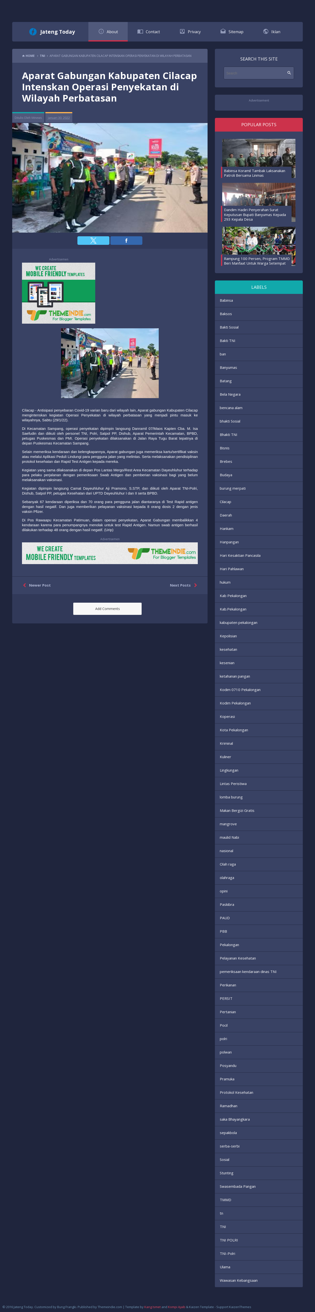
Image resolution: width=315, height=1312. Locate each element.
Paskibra (227, 904)
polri (223, 1038)
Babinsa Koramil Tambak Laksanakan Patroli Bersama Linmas (254, 173)
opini (224, 890)
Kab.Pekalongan (233, 609)
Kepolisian (228, 635)
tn (221, 1213)
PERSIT (226, 998)
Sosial (224, 1159)
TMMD (225, 1199)
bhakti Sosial (230, 421)
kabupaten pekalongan (238, 622)
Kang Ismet (152, 1307)
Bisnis (225, 447)
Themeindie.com (110, 1307)
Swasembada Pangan (238, 1186)
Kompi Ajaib (176, 1307)
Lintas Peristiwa (233, 783)
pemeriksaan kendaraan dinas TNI (248, 971)
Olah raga (228, 864)
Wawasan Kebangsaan (239, 1280)
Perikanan (228, 984)
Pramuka (227, 1078)
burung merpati (233, 488)
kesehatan (228, 649)
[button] (93, 240)
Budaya (226, 474)
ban (223, 353)
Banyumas (228, 367)
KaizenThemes (240, 1307)
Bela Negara (230, 394)
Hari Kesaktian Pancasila (240, 555)
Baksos (226, 313)
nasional (226, 850)
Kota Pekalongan (234, 729)
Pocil (224, 1025)
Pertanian (228, 1011)
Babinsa (226, 300)
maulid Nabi (229, 837)
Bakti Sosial (229, 327)
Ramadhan (228, 1105)
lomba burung (231, 797)
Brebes (226, 461)
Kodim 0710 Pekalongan (240, 689)
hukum (225, 582)
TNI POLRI (229, 1240)
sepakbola (228, 1132)
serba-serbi (230, 1146)
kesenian (227, 662)
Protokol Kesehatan (236, 1092)
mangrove (228, 823)
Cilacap (225, 501)
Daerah (226, 515)
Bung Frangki (66, 1307)
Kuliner (225, 756)
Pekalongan (229, 944)
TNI (223, 1226)
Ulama (225, 1266)
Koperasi (227, 716)
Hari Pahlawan (232, 568)
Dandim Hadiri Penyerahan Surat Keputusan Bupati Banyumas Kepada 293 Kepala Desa (255, 214)
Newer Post (36, 585)
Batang (226, 380)
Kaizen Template (201, 1307)
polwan (226, 1052)
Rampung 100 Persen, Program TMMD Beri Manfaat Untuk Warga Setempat (257, 261)
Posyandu (228, 1065)
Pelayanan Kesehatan (238, 958)
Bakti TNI (227, 340)
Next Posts (184, 585)
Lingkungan (229, 770)
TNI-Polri (227, 1253)
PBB (223, 931)
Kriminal (226, 743)
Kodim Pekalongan (235, 703)
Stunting (226, 1172)
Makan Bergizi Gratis (237, 810)
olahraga (227, 877)
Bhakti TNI (228, 434)
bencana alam (231, 407)
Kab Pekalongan (233, 595)
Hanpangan (229, 541)
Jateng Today (57, 31)
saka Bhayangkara (235, 1119)
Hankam (226, 528)
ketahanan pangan (235, 676)
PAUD (225, 917)
